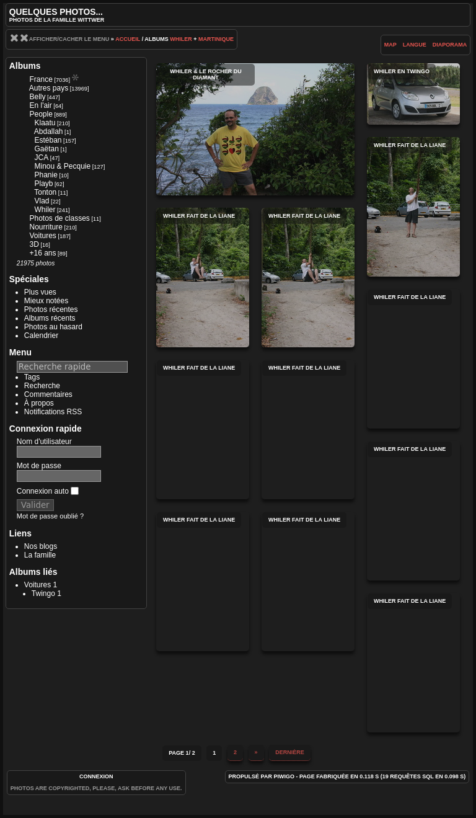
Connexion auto (48, 491)
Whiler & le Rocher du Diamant (255, 129)
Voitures (42, 235)
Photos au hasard (53, 326)
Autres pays (48, 88)
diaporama (450, 45)
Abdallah (48, 131)
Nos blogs (40, 546)
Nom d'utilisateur (44, 441)
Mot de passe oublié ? (50, 516)
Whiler (181, 39)
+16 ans (42, 253)
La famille (40, 555)
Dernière (289, 752)
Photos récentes (51, 309)
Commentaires (48, 394)
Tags (32, 377)
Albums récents (50, 318)
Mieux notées (46, 300)
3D (33, 244)
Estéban (47, 140)
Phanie (45, 175)
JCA (41, 157)
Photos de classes (59, 218)
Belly (37, 96)
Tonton (45, 192)
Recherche (42, 385)
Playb (43, 183)
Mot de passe (39, 465)
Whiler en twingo (413, 94)
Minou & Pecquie (62, 166)
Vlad (41, 201)
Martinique (216, 39)
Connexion (96, 776)
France (40, 79)
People (40, 114)
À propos (39, 403)
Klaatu (44, 122)
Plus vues (40, 292)
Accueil (127, 39)
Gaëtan (46, 148)
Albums (25, 66)
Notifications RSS (53, 411)
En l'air (40, 105)
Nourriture (45, 227)
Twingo (43, 593)
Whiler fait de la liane (413, 207)
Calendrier (41, 335)
